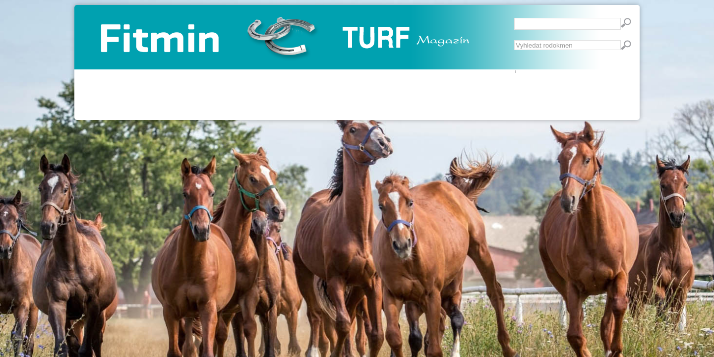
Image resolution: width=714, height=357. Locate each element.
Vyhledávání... (514, 40)
